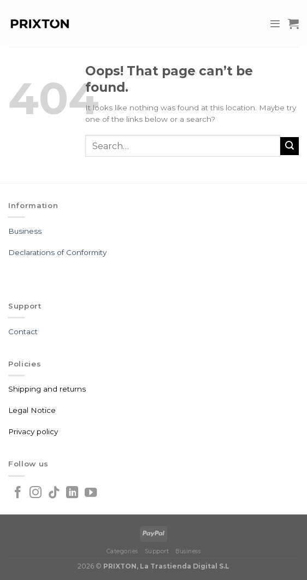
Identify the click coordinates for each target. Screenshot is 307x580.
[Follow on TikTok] (54, 493)
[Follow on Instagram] (35, 493)
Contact (23, 331)
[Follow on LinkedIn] (72, 493)
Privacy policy (33, 431)
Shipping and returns (47, 388)
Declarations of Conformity (57, 252)
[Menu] (274, 23)
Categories (122, 551)
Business (25, 231)
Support (157, 551)
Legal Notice (32, 410)
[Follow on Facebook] (17, 493)
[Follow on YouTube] (91, 493)
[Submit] (289, 146)
